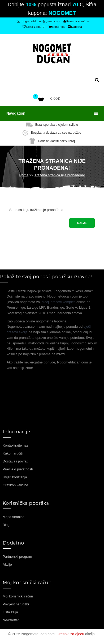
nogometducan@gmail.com (38, 21)
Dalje (82, 222)
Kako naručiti (13, 453)
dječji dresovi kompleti (58, 302)
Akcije (7, 564)
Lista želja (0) (34, 26)
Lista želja (10, 612)
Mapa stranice (13, 517)
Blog (6, 525)
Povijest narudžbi (16, 604)
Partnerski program (17, 557)
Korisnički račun (76, 21)
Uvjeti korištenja (15, 477)
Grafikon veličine (15, 485)
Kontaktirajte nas (15, 445)
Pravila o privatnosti (18, 469)
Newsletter (11, 620)
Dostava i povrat (15, 461)
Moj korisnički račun (18, 596)
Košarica (57, 26)
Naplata (75, 26)
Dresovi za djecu (70, 634)
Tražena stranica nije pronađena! (59, 175)
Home (23, 175)
